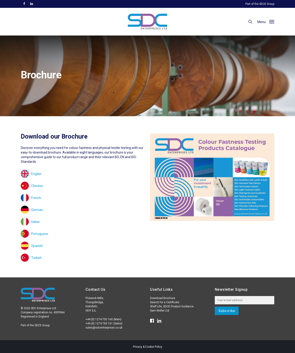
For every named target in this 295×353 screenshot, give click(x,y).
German (37, 210)
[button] (265, 21)
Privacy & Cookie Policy (147, 346)
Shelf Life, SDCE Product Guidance (172, 306)
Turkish (36, 258)
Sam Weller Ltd (159, 310)
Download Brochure (162, 298)
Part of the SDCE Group (259, 4)
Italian (35, 222)
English (36, 174)
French (36, 198)
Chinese (37, 186)
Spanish (37, 246)
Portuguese (39, 234)
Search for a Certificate (164, 302)
